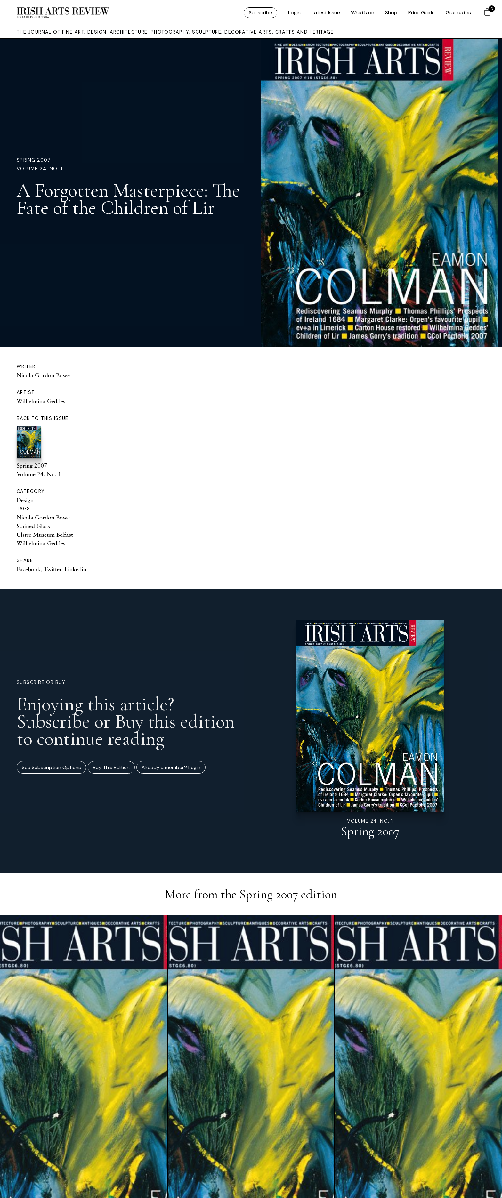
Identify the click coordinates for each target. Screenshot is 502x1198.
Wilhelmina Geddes (41, 401)
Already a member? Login (171, 767)
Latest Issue (326, 12)
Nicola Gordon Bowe (43, 375)
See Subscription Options (51, 767)
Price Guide (421, 12)
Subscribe (260, 12)
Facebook (29, 569)
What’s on (362, 12)
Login (294, 12)
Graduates (458, 12)
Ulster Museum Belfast (45, 534)
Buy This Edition (111, 767)
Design (25, 499)
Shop (391, 12)
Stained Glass (33, 525)
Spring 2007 (34, 160)
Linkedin (75, 569)
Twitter (52, 569)
